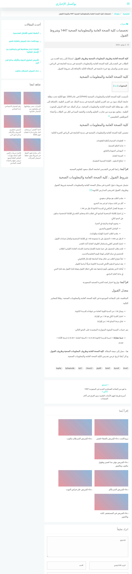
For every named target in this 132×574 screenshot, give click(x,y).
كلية (80, 368)
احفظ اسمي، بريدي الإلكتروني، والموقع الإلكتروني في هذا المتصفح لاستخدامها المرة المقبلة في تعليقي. (88, 530)
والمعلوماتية (69, 368)
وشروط (58, 368)
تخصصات (89, 368)
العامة (107, 368)
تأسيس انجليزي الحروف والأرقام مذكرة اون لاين (22, 62)
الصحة (125, 368)
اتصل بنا (59, 558)
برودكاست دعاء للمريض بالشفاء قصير (24, 41)
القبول (98, 368)
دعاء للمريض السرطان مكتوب (27, 71)
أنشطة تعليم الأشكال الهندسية (26, 33)
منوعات (124, 24)
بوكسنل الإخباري (66, 4)
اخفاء (116, 86)
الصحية (116, 368)
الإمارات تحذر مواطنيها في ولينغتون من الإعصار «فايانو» (22, 51)
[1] (109, 116)
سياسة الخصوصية (72, 558)
